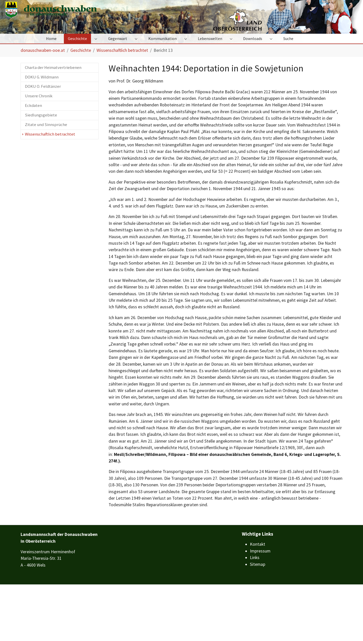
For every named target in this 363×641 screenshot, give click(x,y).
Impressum (260, 607)
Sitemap (257, 620)
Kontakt (257, 601)
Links (254, 614)
